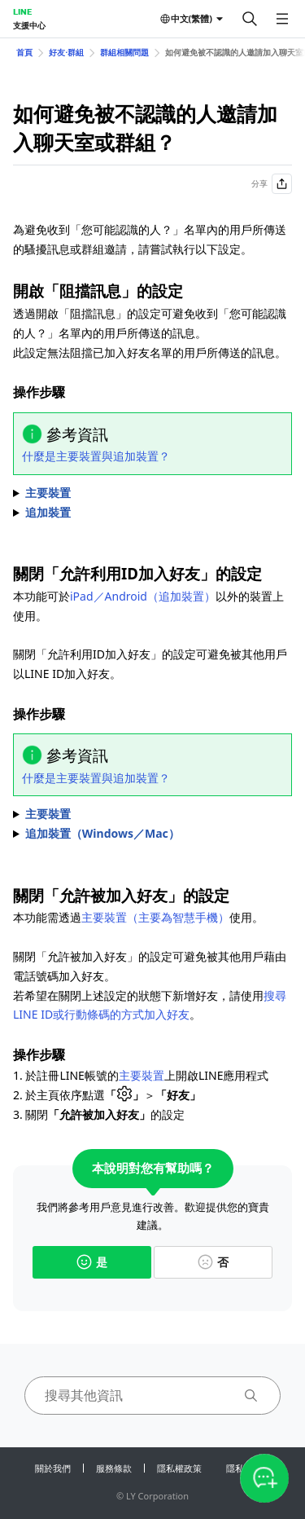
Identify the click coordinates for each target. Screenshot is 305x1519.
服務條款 (114, 1468)
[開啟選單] (282, 18)
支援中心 (29, 25)
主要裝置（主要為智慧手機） (155, 917)
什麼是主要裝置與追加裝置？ (96, 456)
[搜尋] (249, 18)
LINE (22, 11)
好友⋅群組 (66, 52)
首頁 (24, 52)
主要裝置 (141, 1075)
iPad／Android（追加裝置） (143, 596)
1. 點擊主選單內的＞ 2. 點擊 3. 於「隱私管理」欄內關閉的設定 (152, 833)
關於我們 (53, 1468)
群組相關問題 (124, 52)
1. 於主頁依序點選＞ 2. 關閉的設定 (152, 814)
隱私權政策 (179, 1468)
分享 (271, 184)
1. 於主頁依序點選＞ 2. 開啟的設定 (152, 493)
